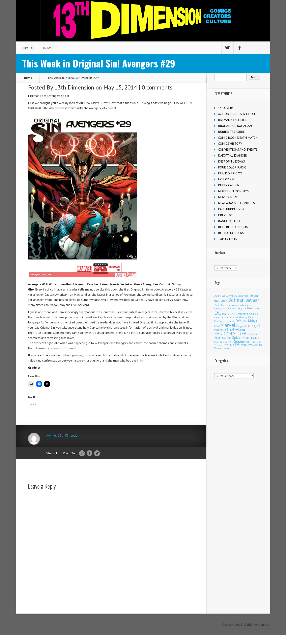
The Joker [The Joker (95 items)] (218, 345)
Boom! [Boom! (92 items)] (223, 305)
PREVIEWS (225, 215)
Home (28, 78)
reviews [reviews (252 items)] (252, 334)
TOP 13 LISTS (227, 239)
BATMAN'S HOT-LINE (232, 120)
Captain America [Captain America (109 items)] (246, 304)
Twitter (97, 453)
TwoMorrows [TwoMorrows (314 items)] (244, 345)
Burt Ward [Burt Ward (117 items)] (232, 304)
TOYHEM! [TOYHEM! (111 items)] (229, 344)
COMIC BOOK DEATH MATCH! (238, 138)
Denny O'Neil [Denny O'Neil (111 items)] (229, 313)
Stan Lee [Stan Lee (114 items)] (254, 337)
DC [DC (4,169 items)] (217, 312)
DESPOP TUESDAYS (231, 161)
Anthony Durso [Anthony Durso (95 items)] (236, 295)
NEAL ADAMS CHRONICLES (236, 203)
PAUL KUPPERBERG (231, 209)
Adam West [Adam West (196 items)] (221, 295)
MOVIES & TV (227, 197)
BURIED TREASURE (231, 132)
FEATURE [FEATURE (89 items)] (234, 317)
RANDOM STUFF (229, 221)
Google (82, 453)
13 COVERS (226, 108)
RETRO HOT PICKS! (231, 233)
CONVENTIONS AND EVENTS (238, 149)
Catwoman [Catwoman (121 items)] (220, 308)
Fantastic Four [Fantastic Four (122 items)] (221, 317)
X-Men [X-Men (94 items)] (226, 348)
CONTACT (47, 48)
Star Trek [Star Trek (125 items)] (219, 341)
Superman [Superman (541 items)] (242, 341)
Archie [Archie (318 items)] (248, 295)
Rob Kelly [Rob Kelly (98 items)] (226, 338)
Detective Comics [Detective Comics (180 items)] (247, 314)
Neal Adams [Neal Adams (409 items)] (236, 329)
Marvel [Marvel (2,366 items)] (228, 325)
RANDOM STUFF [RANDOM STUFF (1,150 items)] (230, 333)
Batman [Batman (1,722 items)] (236, 299)
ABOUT (28, 48)
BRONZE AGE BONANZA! (235, 126)
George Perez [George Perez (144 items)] (246, 317)
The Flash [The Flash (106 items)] (256, 341)
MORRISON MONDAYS (233, 191)
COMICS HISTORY (230, 143)
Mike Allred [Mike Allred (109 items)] (220, 329)
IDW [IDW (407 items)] (238, 320)
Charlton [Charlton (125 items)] (231, 308)
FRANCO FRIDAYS (230, 173)
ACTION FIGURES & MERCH (237, 114)
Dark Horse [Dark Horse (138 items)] (253, 308)
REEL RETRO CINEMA (233, 227)
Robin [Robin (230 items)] (217, 338)
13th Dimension (74, 87)
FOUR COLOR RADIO (232, 167)
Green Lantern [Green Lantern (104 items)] (226, 320)
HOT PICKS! (226, 179)
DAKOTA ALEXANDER (232, 155)
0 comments (157, 87)
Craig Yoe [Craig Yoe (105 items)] (241, 308)
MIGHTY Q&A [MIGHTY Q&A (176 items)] (251, 326)
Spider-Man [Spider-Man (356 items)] (240, 337)
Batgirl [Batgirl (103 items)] (224, 300)
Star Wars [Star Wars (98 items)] (228, 342)
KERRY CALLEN (228, 185)
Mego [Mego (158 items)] (239, 326)
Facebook (89, 453)
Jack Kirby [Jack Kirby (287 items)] (248, 320)
